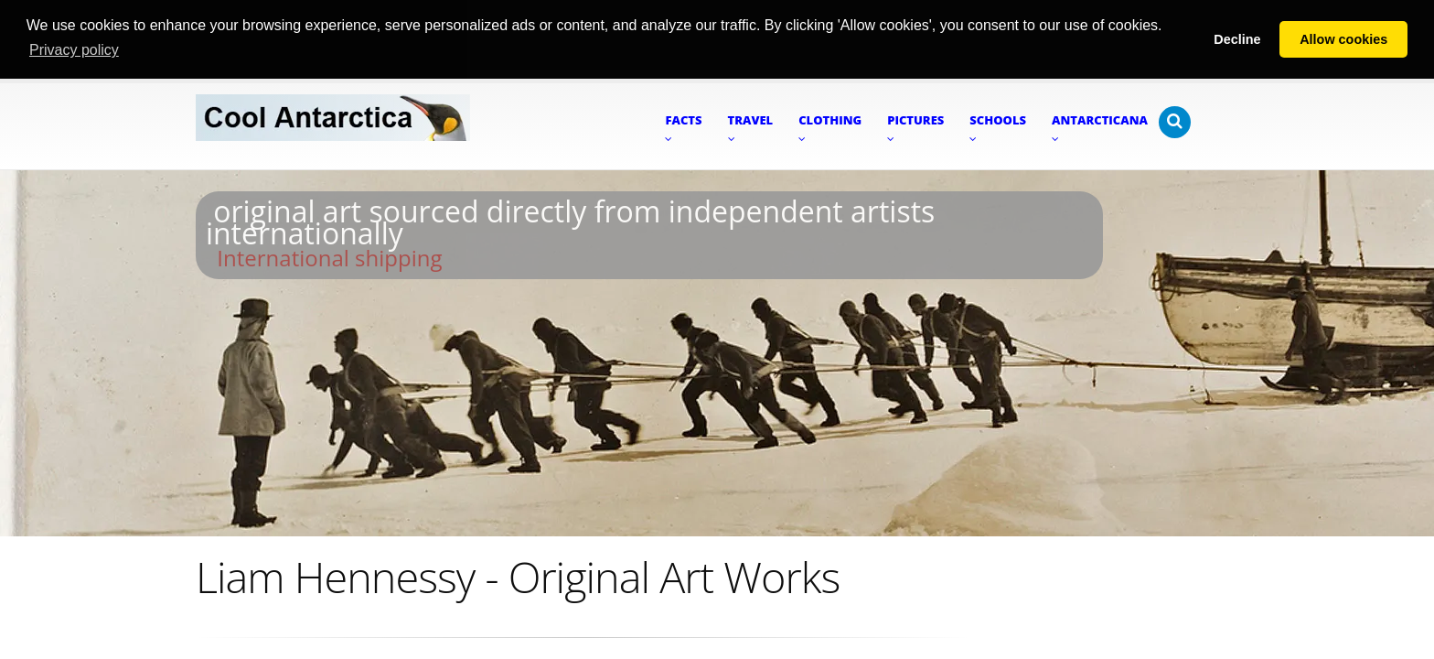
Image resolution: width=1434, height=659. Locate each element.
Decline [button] (1237, 39)
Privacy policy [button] (74, 50)
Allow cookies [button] (1343, 39)
